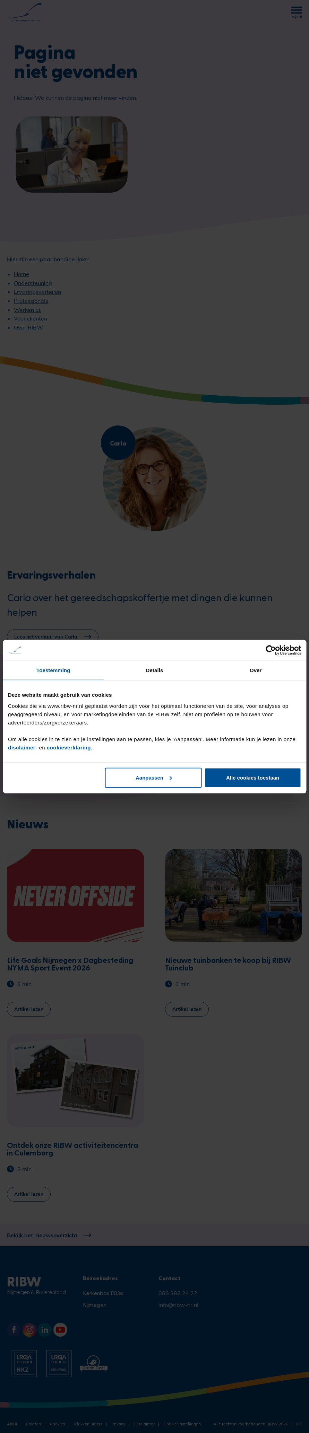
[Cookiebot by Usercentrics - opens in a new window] (270, 650)
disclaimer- (23, 747)
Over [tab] (256, 670)
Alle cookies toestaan (252, 777)
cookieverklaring (69, 747)
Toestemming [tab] (53, 670)
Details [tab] (154, 670)
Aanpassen (154, 777)
